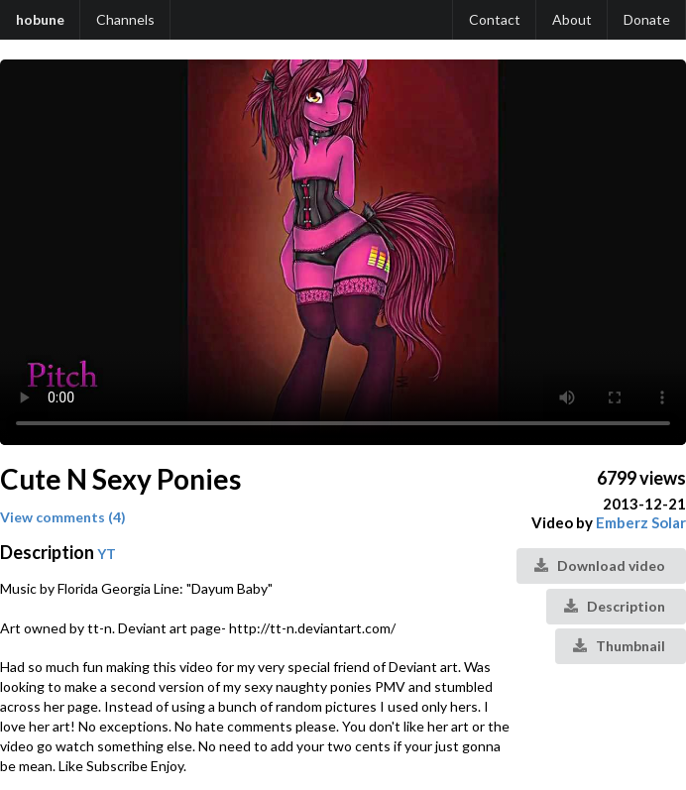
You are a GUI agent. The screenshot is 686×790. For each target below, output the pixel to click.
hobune (40, 19)
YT (106, 553)
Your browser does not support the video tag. (343, 252)
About (572, 19)
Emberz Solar (641, 522)
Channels (125, 19)
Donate (647, 19)
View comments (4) (63, 516)
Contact (494, 19)
